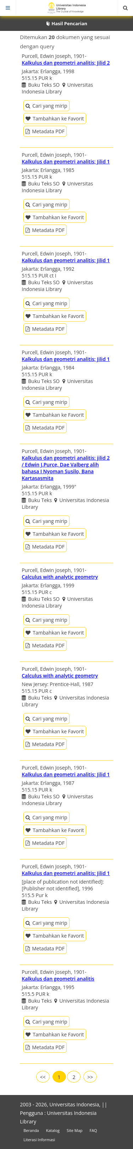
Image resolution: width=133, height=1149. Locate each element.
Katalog (53, 1130)
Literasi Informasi (39, 1139)
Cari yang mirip (46, 105)
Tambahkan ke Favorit (55, 118)
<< (43, 1077)
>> (90, 1077)
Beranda (31, 1130)
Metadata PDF (45, 131)
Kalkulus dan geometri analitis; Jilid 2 (66, 62)
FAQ (93, 1130)
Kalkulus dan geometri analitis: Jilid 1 (66, 873)
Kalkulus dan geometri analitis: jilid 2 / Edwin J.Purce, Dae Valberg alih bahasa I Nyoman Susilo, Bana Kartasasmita (66, 467)
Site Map (75, 1130)
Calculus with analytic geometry (60, 576)
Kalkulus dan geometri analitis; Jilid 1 (66, 161)
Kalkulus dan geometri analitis (58, 978)
